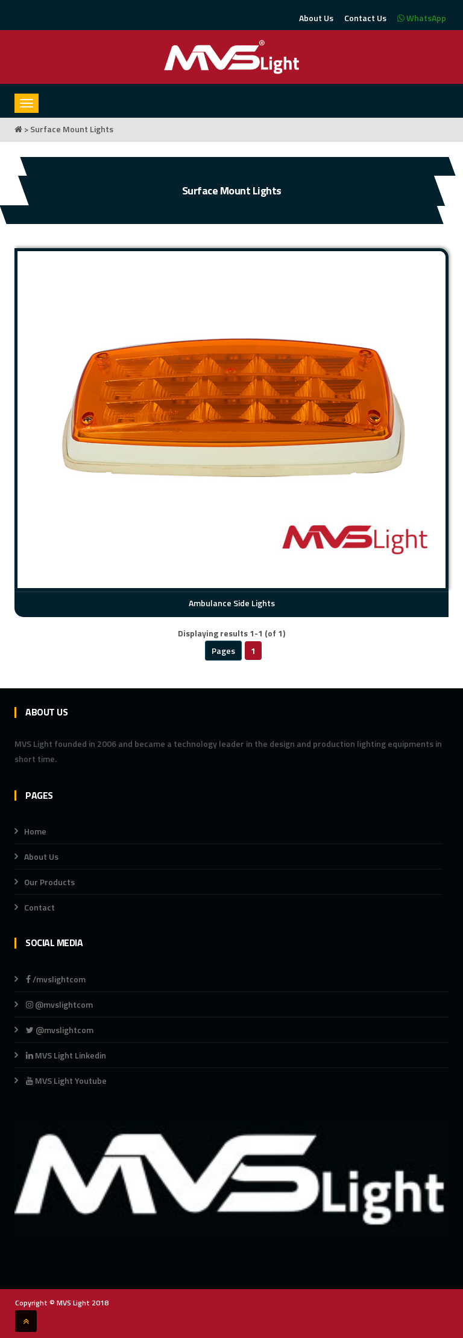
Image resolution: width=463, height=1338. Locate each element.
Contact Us (365, 17)
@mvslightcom (59, 1004)
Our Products (49, 881)
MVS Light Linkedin (65, 1055)
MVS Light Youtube (66, 1080)
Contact (39, 907)
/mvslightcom (56, 979)
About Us (316, 17)
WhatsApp (421, 17)
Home (35, 831)
